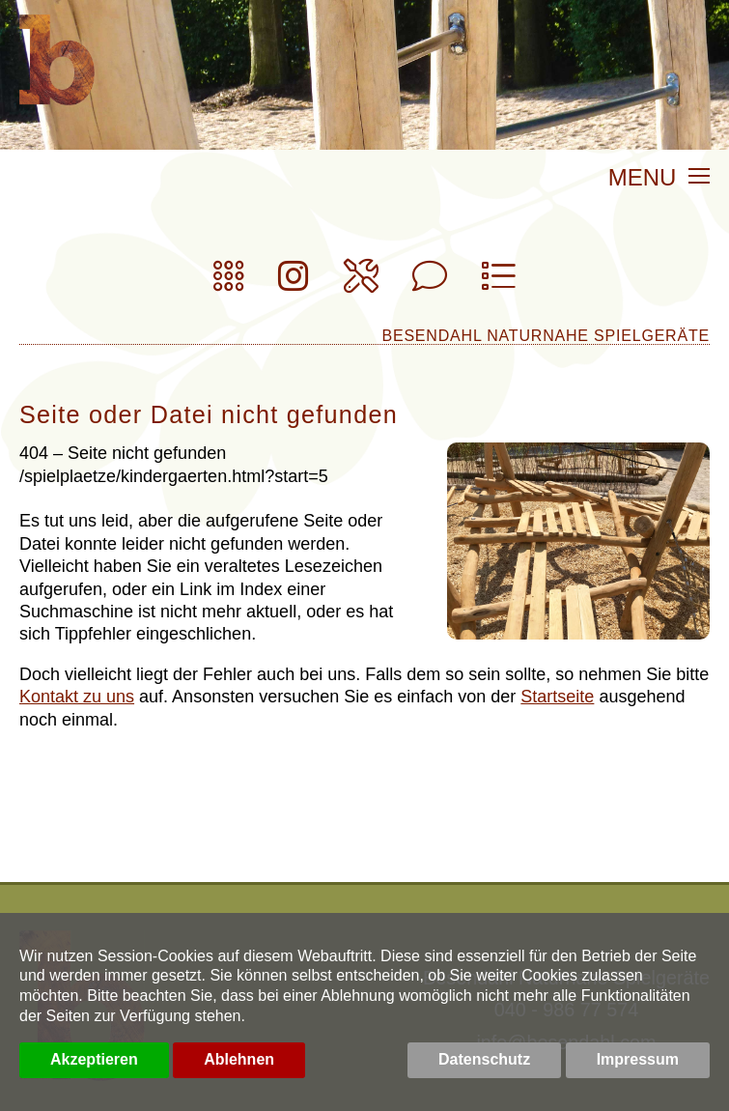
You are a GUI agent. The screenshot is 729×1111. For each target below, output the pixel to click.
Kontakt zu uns (76, 696)
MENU (659, 178)
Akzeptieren (94, 1059)
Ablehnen (239, 1059)
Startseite (557, 696)
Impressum (638, 1059)
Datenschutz (484, 1059)
